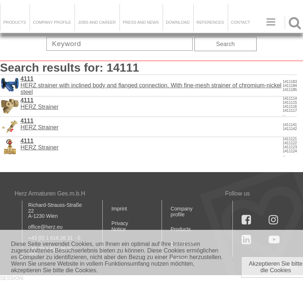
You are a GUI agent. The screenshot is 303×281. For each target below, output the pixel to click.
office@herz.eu (45, 227)
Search (225, 44)
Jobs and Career (96, 22)
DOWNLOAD (178, 22)
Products (14, 22)
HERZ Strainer (39, 103)
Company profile (182, 211)
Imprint (119, 209)
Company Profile (52, 22)
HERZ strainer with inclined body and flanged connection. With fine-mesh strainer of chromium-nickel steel (150, 85)
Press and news (141, 22)
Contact (240, 22)
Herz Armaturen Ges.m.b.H (50, 193)
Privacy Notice (119, 226)
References (210, 22)
